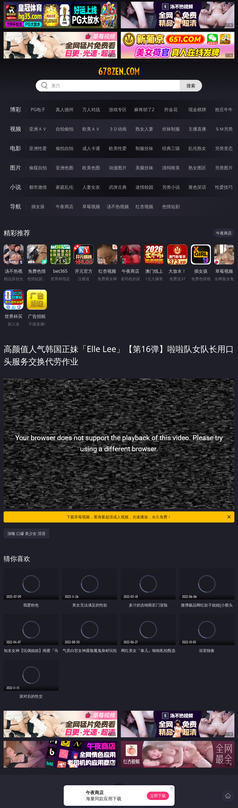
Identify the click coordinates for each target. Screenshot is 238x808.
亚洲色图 (64, 168)
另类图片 (224, 168)
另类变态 (224, 148)
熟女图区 (197, 168)
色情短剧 (171, 206)
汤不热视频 (118, 206)
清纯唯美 (171, 168)
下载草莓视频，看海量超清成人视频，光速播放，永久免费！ (149, 517)
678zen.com (119, 71)
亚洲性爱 (38, 148)
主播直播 (197, 129)
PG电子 (38, 109)
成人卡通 (91, 148)
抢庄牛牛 (224, 109)
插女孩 (38, 206)
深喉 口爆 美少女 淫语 (26, 533)
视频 (15, 128)
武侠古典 (118, 187)
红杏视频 (144, 206)
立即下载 (158, 795)
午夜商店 (64, 206)
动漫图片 (118, 168)
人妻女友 (91, 187)
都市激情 (38, 187)
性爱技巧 (224, 187)
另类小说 (171, 187)
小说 (15, 187)
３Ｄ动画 (118, 129)
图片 (15, 167)
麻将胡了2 (144, 109)
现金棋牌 (197, 109)
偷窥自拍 (38, 168)
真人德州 (64, 109)
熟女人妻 (144, 129)
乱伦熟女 (197, 148)
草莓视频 (91, 206)
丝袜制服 (171, 129)
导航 (15, 206)
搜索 (190, 86)
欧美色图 (91, 168)
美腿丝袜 (144, 168)
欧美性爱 (118, 148)
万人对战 (91, 109)
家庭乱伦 (64, 187)
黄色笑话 (197, 187)
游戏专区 (118, 109)
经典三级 (171, 148)
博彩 (15, 109)
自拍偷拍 (64, 129)
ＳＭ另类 (224, 129)
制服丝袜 (144, 148)
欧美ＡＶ (91, 129)
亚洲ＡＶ (38, 129)
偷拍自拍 (64, 148)
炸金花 (171, 109)
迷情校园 (144, 187)
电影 (15, 148)
